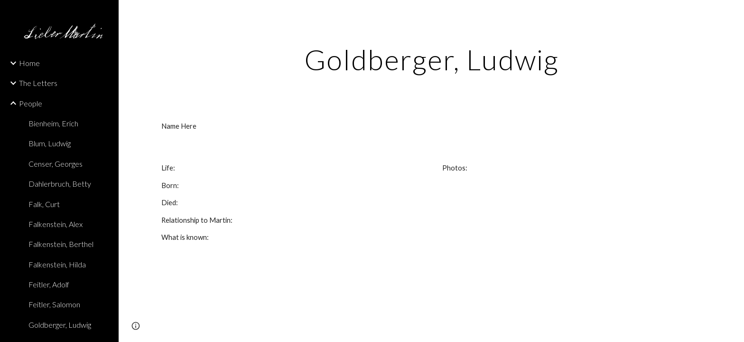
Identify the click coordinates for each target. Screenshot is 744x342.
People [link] (30, 103)
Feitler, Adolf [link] (48, 284)
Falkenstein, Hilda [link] (57, 264)
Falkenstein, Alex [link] (55, 223)
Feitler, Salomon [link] (54, 304)
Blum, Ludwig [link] (49, 143)
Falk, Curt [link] (44, 204)
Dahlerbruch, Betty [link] (59, 183)
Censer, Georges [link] (55, 163)
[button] (732, 13)
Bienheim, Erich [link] (53, 123)
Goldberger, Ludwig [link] (59, 324)
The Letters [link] (38, 82)
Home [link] (29, 62)
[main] (431, 59)
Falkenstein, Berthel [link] (60, 243)
